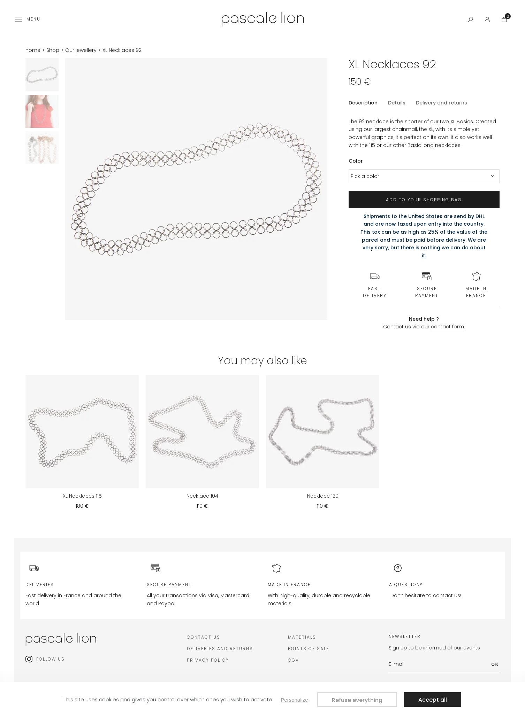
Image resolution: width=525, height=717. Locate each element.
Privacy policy (208, 660)
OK (495, 664)
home (32, 50)
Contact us (203, 637)
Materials (302, 637)
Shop (52, 50)
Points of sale (308, 649)
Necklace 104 (202, 495)
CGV (293, 660)
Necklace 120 (322, 495)
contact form (447, 326)
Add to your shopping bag (424, 200)
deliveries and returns (220, 649)
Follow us (50, 659)
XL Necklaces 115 (82, 495)
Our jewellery (81, 50)
